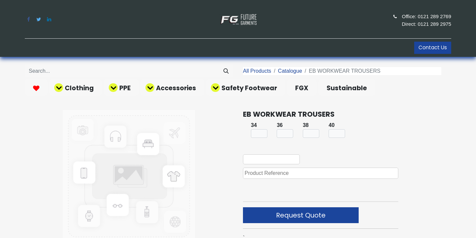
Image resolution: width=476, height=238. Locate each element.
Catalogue (290, 71)
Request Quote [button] (301, 215)
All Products (257, 71)
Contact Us (432, 47)
